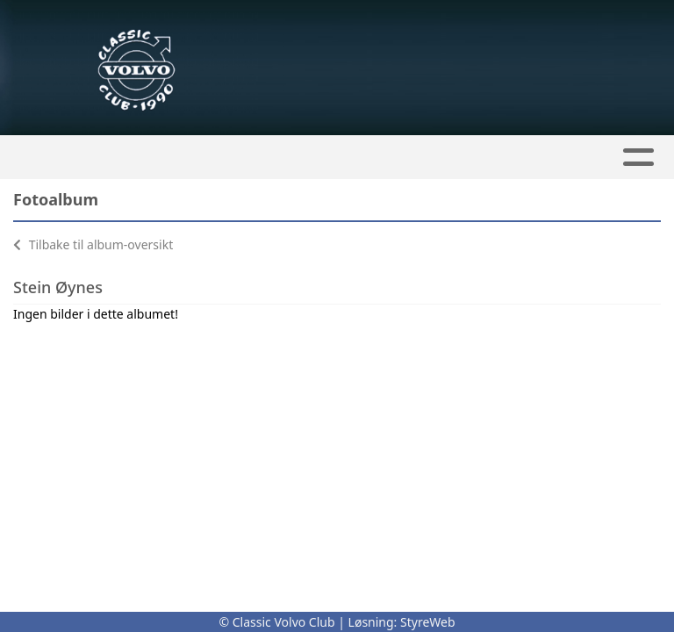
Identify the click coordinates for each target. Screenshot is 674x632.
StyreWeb (427, 622)
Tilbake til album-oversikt (93, 244)
